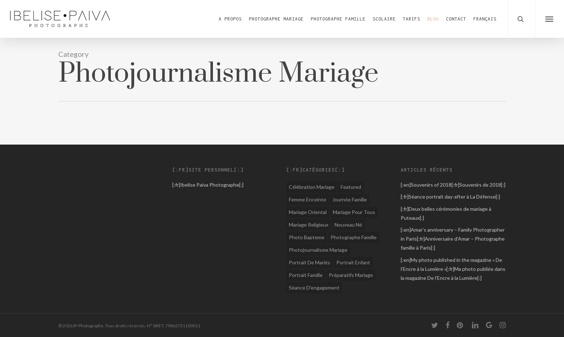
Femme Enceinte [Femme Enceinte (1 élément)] (307, 199)
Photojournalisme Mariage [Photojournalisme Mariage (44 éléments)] (318, 250)
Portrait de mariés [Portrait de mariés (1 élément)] (309, 262)
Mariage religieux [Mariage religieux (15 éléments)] (308, 225)
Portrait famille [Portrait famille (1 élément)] (306, 275)
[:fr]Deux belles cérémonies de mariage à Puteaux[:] (446, 213)
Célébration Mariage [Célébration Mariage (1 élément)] (312, 187)
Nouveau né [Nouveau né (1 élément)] (348, 225)
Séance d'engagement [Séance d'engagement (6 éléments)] (314, 287)
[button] (549, 19)
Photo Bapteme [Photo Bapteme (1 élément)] (306, 237)
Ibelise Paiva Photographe (209, 185)
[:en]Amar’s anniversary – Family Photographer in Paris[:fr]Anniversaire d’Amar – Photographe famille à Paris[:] (453, 239)
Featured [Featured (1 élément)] (351, 187)
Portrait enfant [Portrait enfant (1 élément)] (353, 262)
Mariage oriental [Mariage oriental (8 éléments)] (308, 212)
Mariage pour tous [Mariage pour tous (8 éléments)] (354, 212)
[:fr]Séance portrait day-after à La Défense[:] (450, 196)
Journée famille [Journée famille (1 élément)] (349, 199)
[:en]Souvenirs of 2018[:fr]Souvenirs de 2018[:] (453, 185)
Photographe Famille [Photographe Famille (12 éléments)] (354, 237)
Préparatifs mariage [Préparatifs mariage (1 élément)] (351, 275)
